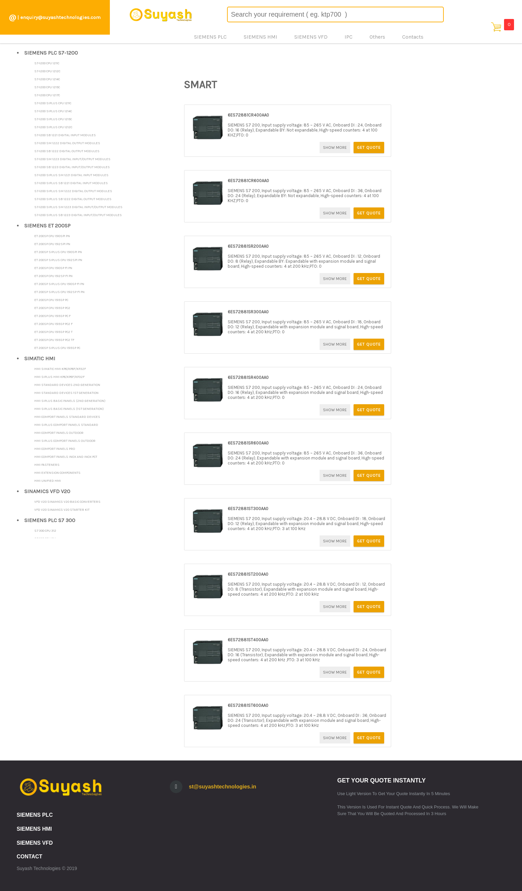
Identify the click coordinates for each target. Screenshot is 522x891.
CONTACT (29, 856)
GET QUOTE (369, 147)
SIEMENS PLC (35, 815)
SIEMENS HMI (34, 829)
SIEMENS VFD (35, 843)
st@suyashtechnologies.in (222, 786)
